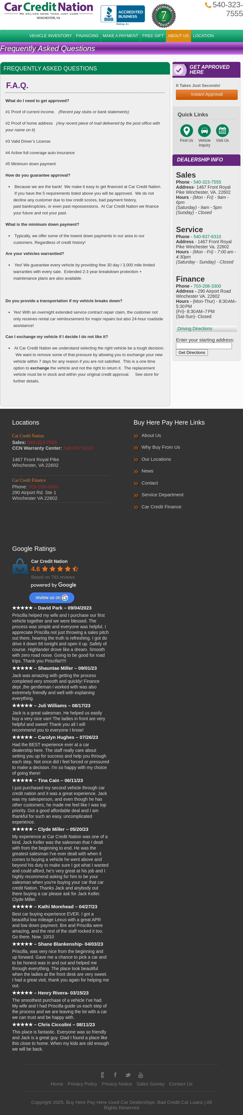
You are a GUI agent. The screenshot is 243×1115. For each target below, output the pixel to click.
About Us (151, 435)
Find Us (186, 138)
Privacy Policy (82, 1083)
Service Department (162, 494)
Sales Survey (150, 1083)
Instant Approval (207, 94)
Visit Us (222, 138)
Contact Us (180, 1083)
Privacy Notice (117, 1083)
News (147, 470)
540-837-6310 (207, 236)
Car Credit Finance (161, 506)
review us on (51, 598)
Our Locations (156, 459)
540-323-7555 (207, 182)
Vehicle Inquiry (204, 140)
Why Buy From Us (160, 447)
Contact (149, 483)
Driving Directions (195, 328)
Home (57, 1083)
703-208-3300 (207, 286)
